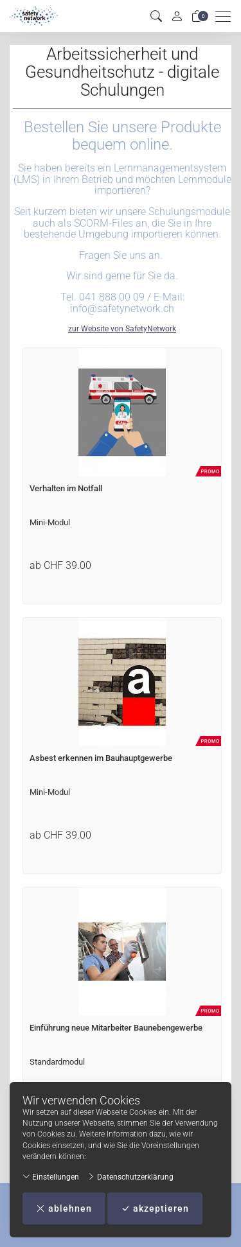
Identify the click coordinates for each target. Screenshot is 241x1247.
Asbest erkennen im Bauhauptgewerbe (101, 758)
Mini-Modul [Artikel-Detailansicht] (50, 522)
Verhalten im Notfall (66, 488)
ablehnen (64, 1208)
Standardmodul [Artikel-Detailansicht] (57, 1062)
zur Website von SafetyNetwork (122, 328)
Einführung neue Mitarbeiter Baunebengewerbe (116, 1028)
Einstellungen (50, 1177)
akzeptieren (155, 1208)
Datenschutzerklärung (130, 1177)
